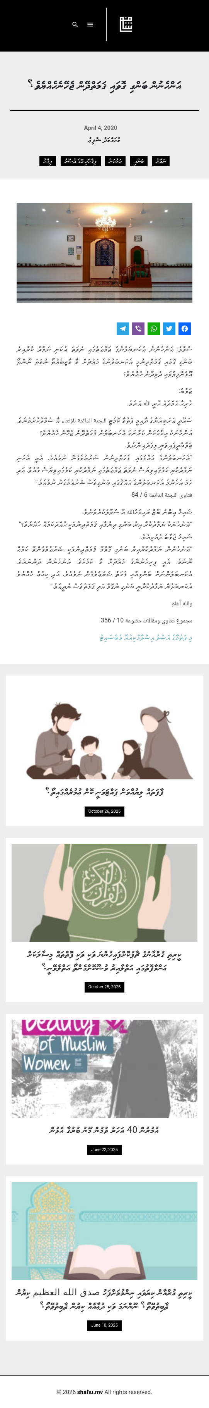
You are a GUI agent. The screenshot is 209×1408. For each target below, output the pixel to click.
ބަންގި (139, 161)
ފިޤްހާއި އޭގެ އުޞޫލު (81, 161)
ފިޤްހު (47, 161)
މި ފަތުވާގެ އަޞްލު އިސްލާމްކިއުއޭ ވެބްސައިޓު (145, 637)
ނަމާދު (161, 161)
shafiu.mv (90, 1392)
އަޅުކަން (115, 161)
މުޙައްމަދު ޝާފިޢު (104, 139)
